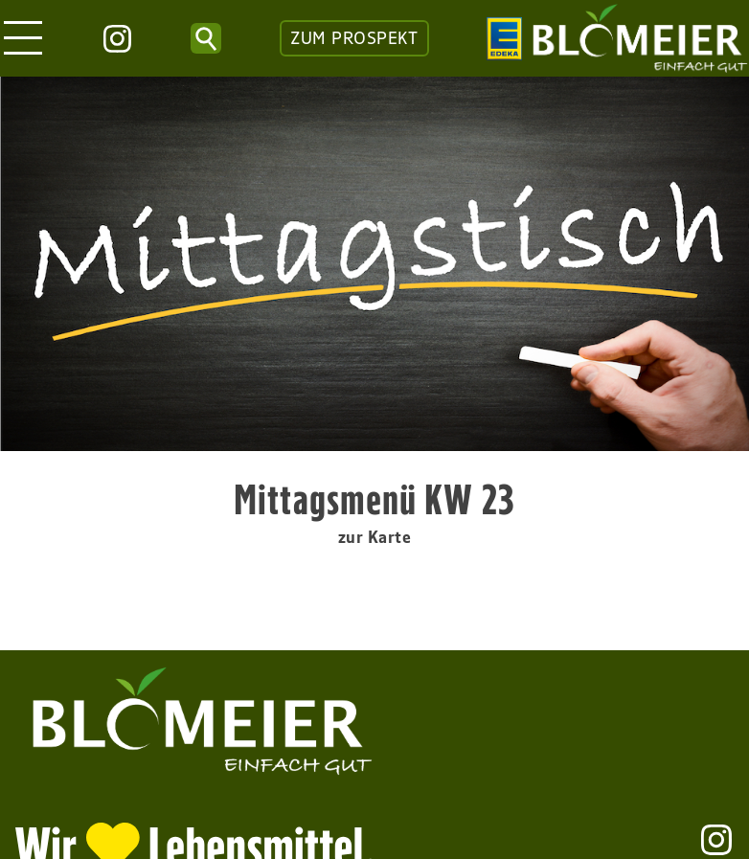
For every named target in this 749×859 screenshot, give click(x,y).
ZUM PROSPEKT (354, 38)
